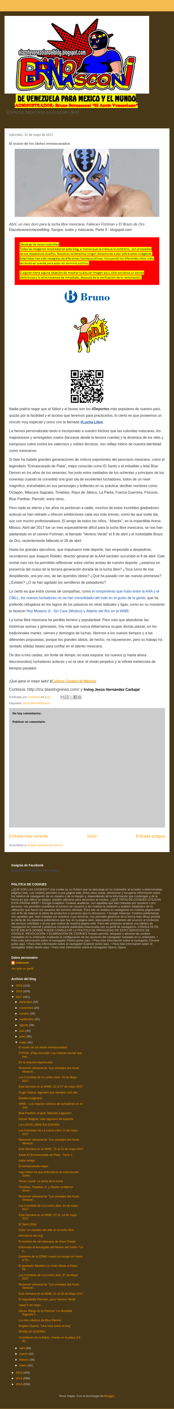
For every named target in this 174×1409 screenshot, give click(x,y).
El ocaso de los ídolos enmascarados (43, 1047)
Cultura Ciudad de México (74, 681)
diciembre (26, 1002)
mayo (23, 1042)
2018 (19, 991)
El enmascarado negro (33, 1166)
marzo (23, 1353)
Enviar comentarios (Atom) (45, 845)
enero (23, 1365)
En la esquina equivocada (35, 1062)
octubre (24, 1013)
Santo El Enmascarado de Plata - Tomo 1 (45, 1155)
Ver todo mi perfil (22, 968)
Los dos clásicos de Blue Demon (40, 1320)
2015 (19, 1378)
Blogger (109, 1396)
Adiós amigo (27, 1160)
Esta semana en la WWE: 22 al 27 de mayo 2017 (51, 1086)
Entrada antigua (150, 836)
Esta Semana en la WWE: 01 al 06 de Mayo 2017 (51, 1293)
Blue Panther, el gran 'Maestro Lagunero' (45, 1113)
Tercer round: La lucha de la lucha (41, 1181)
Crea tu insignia (50, 870)
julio (22, 1030)
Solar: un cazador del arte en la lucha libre (46, 1230)
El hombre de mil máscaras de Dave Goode (47, 1241)
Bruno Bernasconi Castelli (25, 870)
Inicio (92, 836)
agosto (24, 1025)
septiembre (27, 1019)
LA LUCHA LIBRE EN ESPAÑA (39, 1124)
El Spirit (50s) (27, 1224)
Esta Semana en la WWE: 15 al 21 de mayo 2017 (51, 1149)
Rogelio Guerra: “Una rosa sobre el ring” (45, 1326)
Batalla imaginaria (30, 1098)
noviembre (26, 1008)
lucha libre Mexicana (36, 703)
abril (22, 1348)
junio (22, 1036)
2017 (19, 997)
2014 (19, 1384)
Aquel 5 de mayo (30, 1305)
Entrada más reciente (28, 836)
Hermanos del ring (30, 1235)
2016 (19, 1372)
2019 (19, 985)
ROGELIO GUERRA (32, 1331)
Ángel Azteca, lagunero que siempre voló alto (48, 1092)
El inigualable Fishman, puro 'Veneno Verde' (47, 1299)
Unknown (22, 962)
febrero (24, 1359)
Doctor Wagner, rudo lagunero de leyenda (46, 1119)
